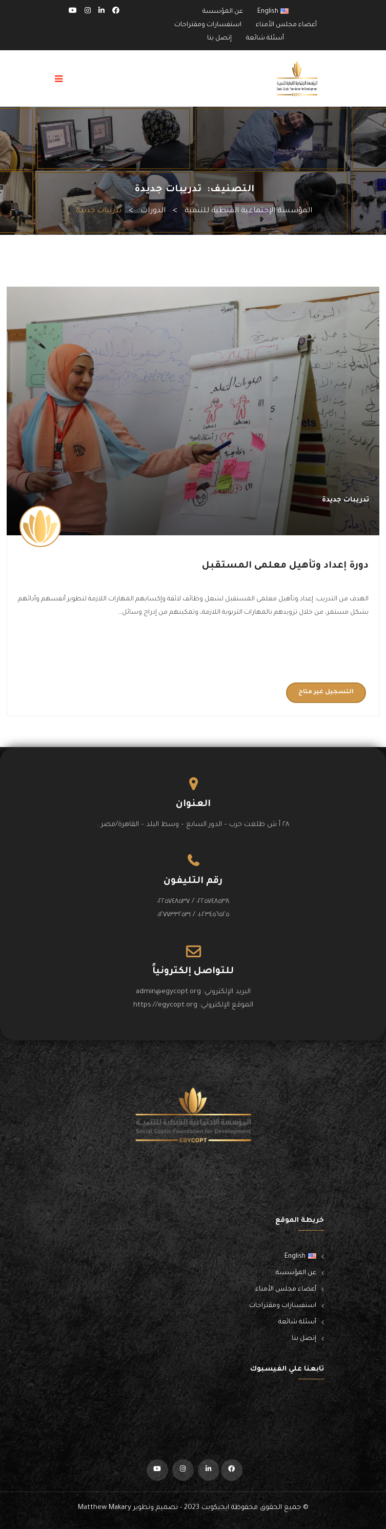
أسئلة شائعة (265, 38)
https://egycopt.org (165, 1005)
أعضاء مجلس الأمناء (286, 25)
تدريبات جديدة (345, 500)
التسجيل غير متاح (326, 692)
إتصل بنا (219, 38)
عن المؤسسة (222, 11)
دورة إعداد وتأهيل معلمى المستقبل (285, 566)
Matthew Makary (104, 1508)
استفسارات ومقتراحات (207, 25)
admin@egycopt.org (168, 992)
